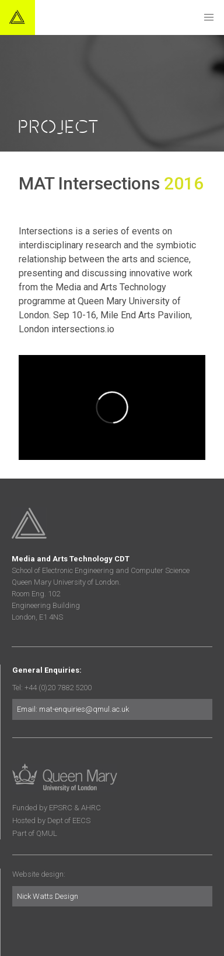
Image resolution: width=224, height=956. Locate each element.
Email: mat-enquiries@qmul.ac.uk (73, 709)
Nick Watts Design (47, 896)
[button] (209, 17)
